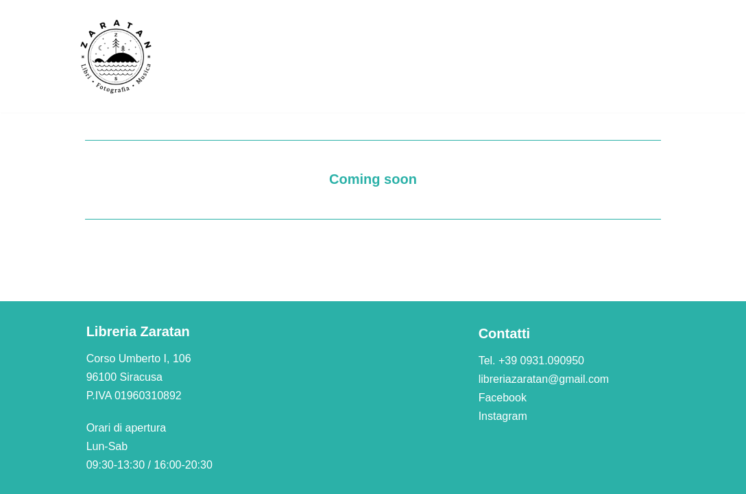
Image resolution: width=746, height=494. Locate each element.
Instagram (503, 416)
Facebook (503, 397)
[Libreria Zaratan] (116, 56)
